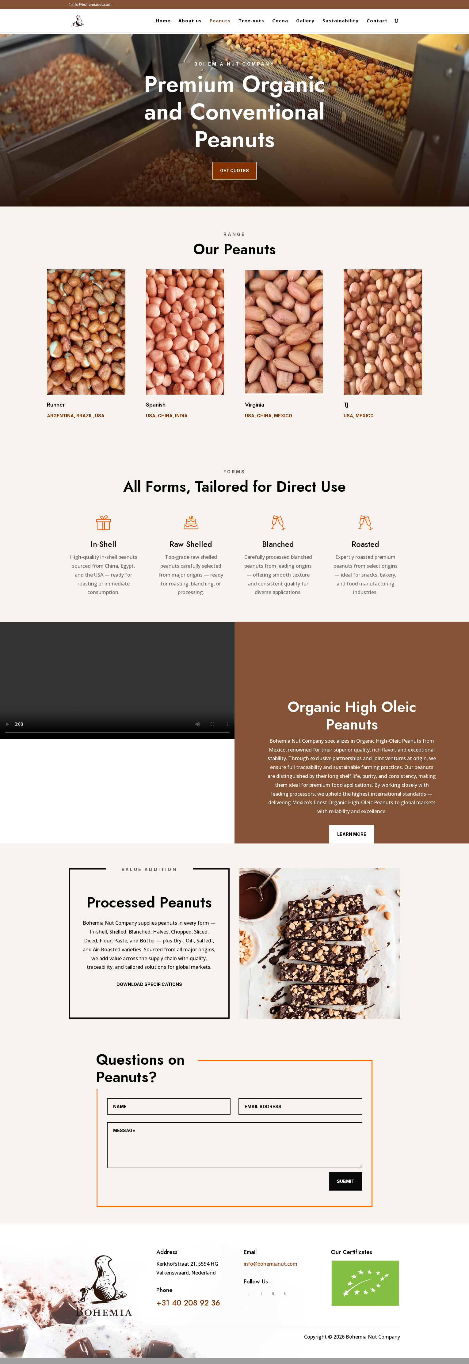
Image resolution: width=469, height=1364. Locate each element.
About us (190, 21)
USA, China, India (167, 415)
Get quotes (234, 170)
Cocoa (280, 21)
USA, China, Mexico (268, 415)
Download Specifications (149, 984)
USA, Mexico (359, 415)
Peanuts (220, 21)
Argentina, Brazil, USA (76, 415)
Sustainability (340, 21)
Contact (377, 21)
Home (163, 21)
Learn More (351, 834)
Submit (345, 1181)
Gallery (305, 21)
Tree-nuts (251, 21)
